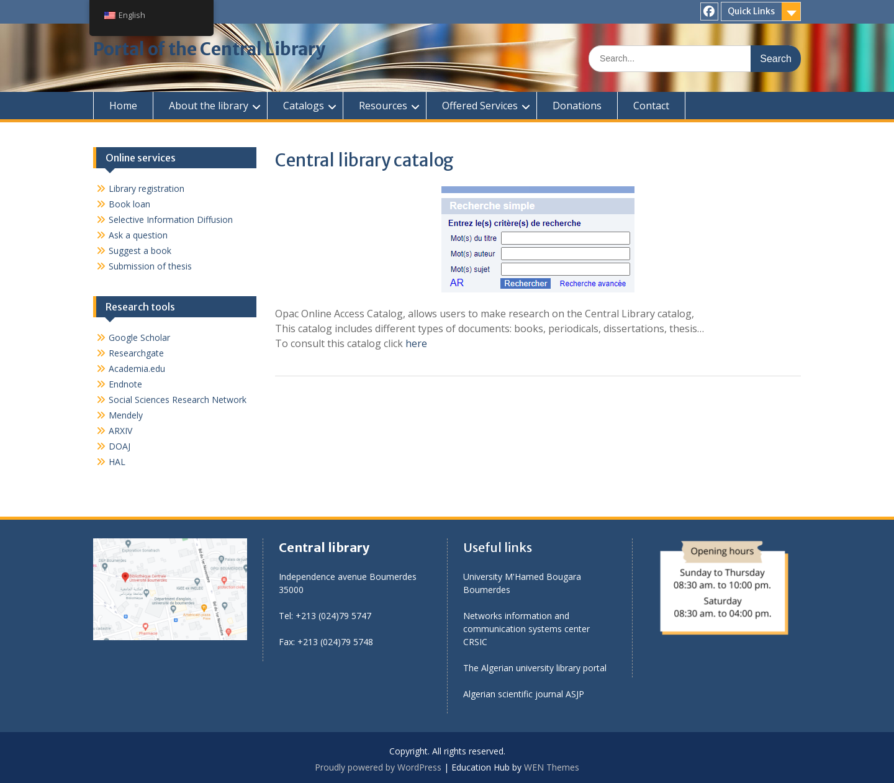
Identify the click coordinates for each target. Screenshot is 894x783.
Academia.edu (137, 368)
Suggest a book (140, 250)
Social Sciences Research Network (177, 399)
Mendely (126, 415)
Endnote (125, 384)
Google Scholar (139, 337)
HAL (117, 462)
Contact (651, 105)
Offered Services (480, 105)
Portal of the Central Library (209, 49)
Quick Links (751, 11)
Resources (383, 105)
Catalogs (303, 105)
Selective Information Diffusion (171, 219)
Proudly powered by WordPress (378, 767)
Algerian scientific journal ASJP (523, 694)
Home (123, 105)
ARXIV (120, 431)
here (415, 343)
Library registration (146, 188)
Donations (577, 105)
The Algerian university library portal (535, 668)
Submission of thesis (150, 266)
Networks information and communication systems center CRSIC (526, 629)
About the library (208, 105)
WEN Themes (551, 767)
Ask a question (138, 235)
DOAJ (119, 446)
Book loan (129, 204)
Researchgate (136, 353)
